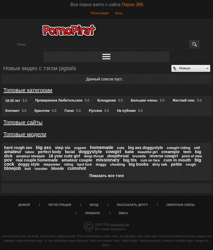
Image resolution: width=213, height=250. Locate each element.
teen (187, 152)
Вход (118, 13)
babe (129, 152)
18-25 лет (16, 101)
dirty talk (159, 164)
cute (121, 148)
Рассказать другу (132, 204)
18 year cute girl (64, 155)
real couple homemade (37, 160)
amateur (12, 151)
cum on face (150, 160)
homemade (101, 147)
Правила (92, 213)
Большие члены (147, 100)
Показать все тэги (106, 175)
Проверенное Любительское (62, 100)
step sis (62, 147)
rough (191, 164)
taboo (29, 152)
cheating (117, 164)
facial (70, 152)
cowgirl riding (178, 148)
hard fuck (84, 164)
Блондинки (110, 100)
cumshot (77, 168)
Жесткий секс (187, 100)
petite (176, 164)
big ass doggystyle (145, 147)
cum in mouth (177, 160)
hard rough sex (18, 147)
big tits (130, 160)
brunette (139, 156)
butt (28, 169)
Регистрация (99, 13)
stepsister (51, 164)
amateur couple (77, 160)
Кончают (15, 111)
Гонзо (73, 111)
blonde (57, 168)
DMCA (123, 213)
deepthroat (118, 155)
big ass (43, 147)
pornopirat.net (119, 224)
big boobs (139, 164)
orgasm (80, 148)
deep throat (94, 156)
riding (68, 164)
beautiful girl (148, 152)
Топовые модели (24, 134)
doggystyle (90, 151)
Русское (99, 111)
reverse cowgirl (163, 156)
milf (197, 148)
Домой (24, 204)
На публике (130, 111)
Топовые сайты (22, 122)
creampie (170, 151)
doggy (101, 164)
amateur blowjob (30, 156)
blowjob (12, 168)
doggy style (29, 164)
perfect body (49, 152)
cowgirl (113, 151)
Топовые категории (27, 90)
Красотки (45, 111)
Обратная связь (180, 204)
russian (41, 168)
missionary (107, 160)
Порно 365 (132, 4)
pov (8, 160)
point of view (192, 156)
